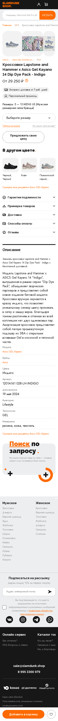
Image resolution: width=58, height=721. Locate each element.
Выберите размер (18, 118)
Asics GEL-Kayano (12, 351)
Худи (5, 521)
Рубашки (7, 555)
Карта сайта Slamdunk (12, 696)
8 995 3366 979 (29, 672)
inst (22, 619)
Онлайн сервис (14, 634)
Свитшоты (7, 547)
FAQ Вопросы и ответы (15, 645)
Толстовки (7, 529)
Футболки (7, 525)
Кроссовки (8, 508)
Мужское (9, 503)
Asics (5, 362)
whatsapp (49, 619)
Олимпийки (8, 538)
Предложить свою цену (23, 137)
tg (36, 619)
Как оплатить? (10, 640)
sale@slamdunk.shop (29, 666)
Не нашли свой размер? (44, 125)
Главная (6, 25)
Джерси (7, 512)
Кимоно (6, 559)
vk (9, 619)
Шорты (6, 534)
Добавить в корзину (23, 714)
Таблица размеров (11, 125)
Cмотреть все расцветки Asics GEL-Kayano (25, 187)
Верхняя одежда (11, 517)
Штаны (6, 551)
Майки (6, 542)
